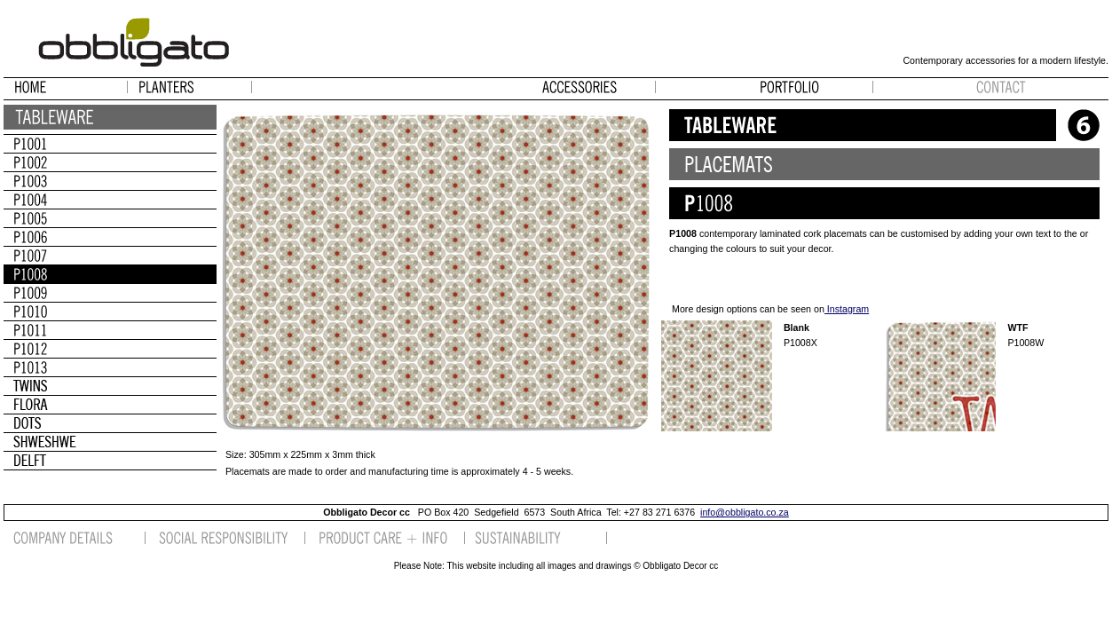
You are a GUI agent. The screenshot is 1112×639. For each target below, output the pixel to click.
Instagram (846, 309)
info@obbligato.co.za (744, 512)
